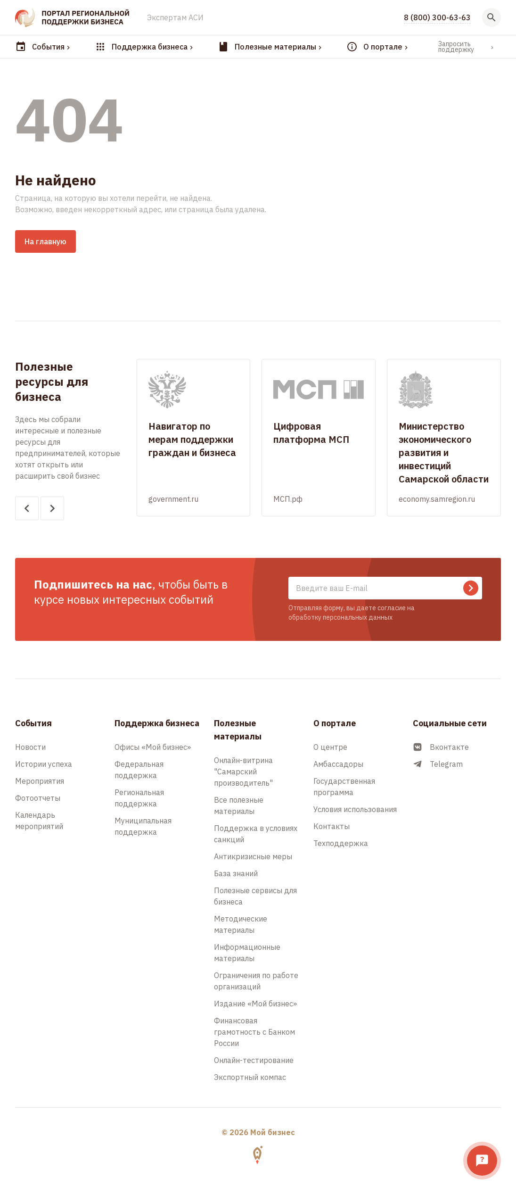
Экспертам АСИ (175, 17)
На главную (45, 241)
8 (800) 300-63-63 (437, 17)
